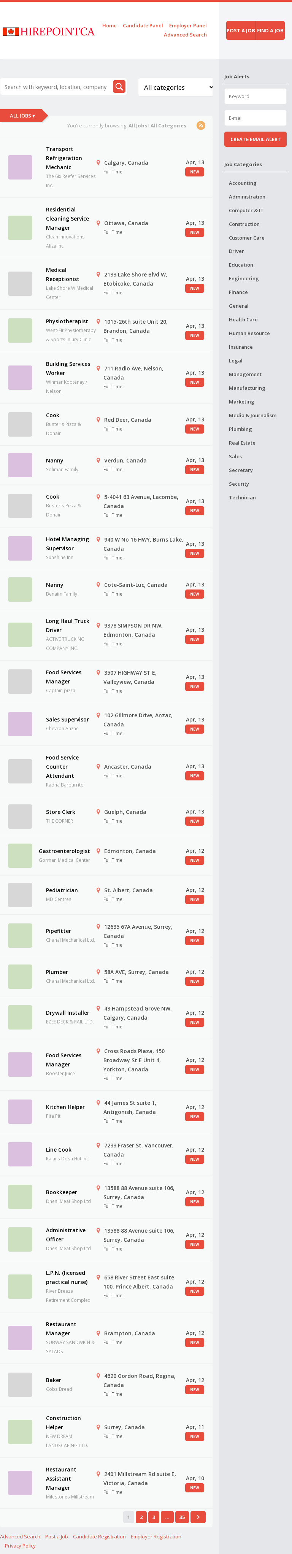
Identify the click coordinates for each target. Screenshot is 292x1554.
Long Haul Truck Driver (67, 625)
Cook (52, 415)
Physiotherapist (67, 321)
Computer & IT (246, 210)
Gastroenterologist (64, 851)
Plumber (57, 972)
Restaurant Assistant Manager (61, 1478)
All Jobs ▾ (22, 115)
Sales (235, 456)
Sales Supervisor (67, 719)
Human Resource (249, 333)
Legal (236, 360)
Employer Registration (156, 1536)
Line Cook (58, 1149)
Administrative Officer (66, 1235)
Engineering (244, 278)
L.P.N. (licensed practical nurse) (66, 1277)
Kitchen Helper (65, 1107)
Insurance (241, 346)
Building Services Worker (68, 368)
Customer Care (247, 237)
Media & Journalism (252, 415)
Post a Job (56, 1536)
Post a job (241, 30)
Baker (53, 1380)
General (239, 305)
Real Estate (242, 442)
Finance (238, 292)
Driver (236, 251)
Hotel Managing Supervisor (67, 543)
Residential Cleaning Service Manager (67, 218)
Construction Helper (63, 1422)
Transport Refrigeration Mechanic (64, 158)
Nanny (54, 460)
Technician (242, 497)
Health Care (243, 319)
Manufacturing (247, 388)
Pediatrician (62, 890)
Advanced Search (185, 34)
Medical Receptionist (62, 274)
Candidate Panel (143, 25)
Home (109, 25)
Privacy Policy (20, 1545)
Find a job (270, 30)
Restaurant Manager (61, 1328)
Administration (247, 196)
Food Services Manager (63, 677)
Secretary (241, 470)
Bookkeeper (61, 1192)
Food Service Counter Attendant (62, 766)
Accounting (243, 183)
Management (245, 374)
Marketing (241, 401)
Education (241, 264)
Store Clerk (60, 811)
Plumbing (240, 429)
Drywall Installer (67, 1012)
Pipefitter (58, 930)
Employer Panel (188, 25)
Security (239, 483)
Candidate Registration (99, 1536)
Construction (244, 224)
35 (182, 1517)
